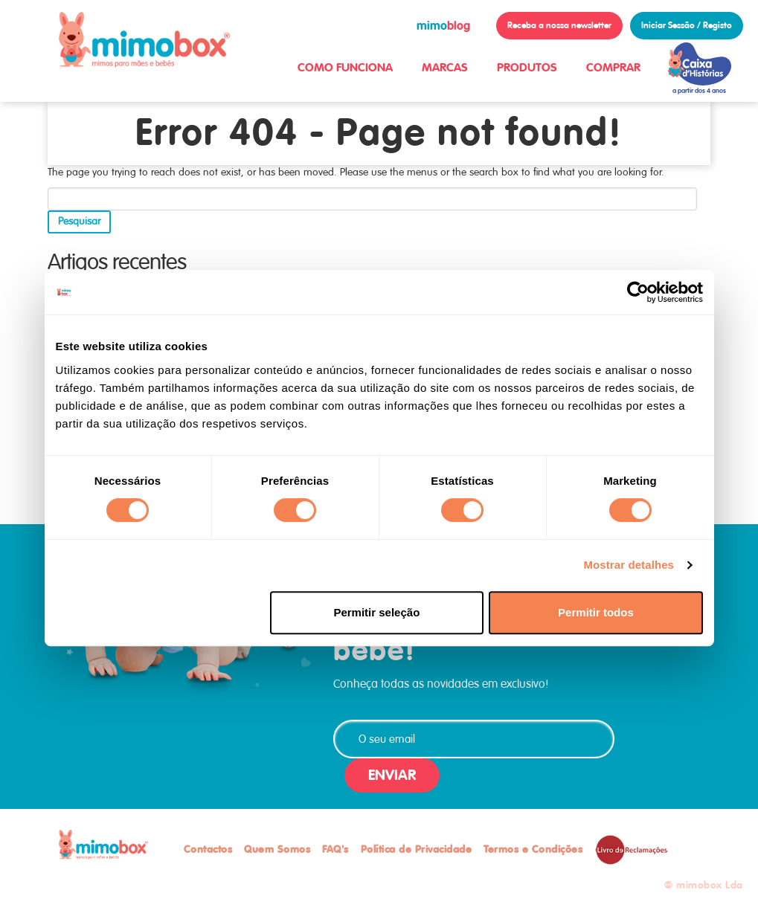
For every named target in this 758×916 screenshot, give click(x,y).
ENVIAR (392, 775)
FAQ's (335, 849)
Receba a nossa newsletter (559, 25)
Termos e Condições (533, 849)
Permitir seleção (376, 612)
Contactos (208, 849)
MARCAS (445, 67)
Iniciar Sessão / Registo (686, 25)
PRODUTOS (527, 67)
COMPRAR (613, 67)
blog (443, 25)
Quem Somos (277, 849)
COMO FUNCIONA (345, 67)
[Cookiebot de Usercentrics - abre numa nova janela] (638, 292)
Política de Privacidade (416, 849)
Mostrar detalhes (628, 564)
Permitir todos (596, 612)
